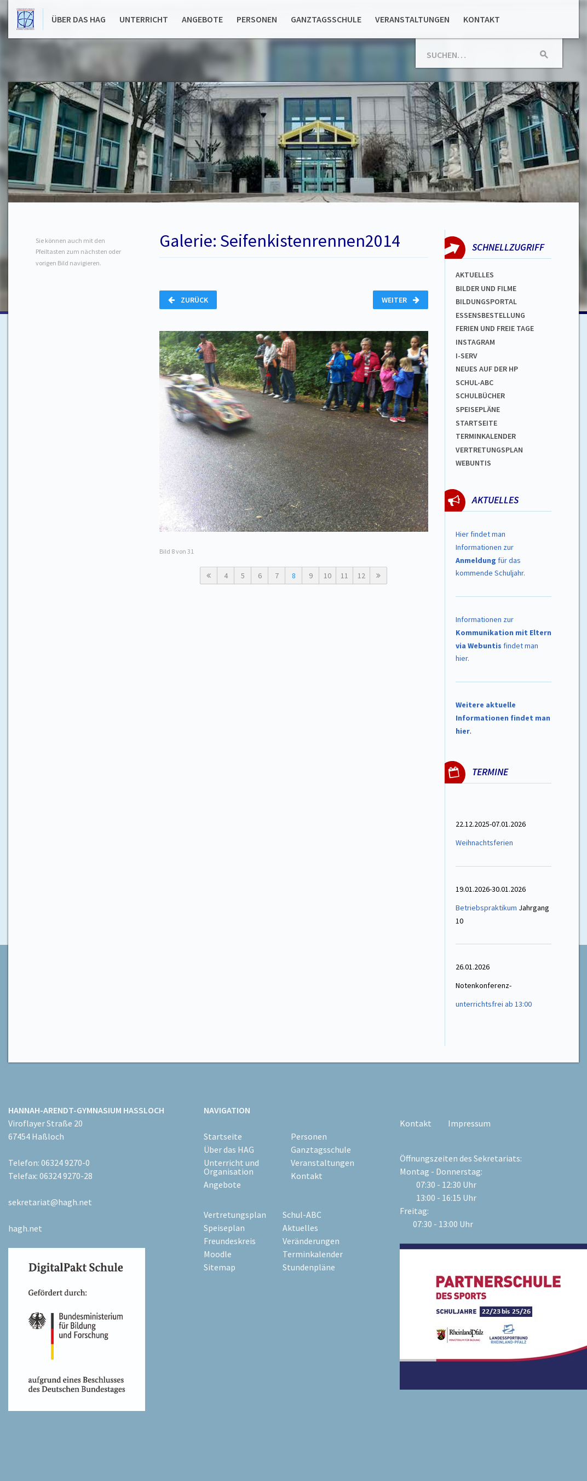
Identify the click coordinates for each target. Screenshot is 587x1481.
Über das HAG (78, 19)
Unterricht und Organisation (231, 1167)
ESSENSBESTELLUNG (490, 315)
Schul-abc (474, 382)
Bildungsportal (486, 301)
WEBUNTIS (473, 463)
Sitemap (219, 1267)
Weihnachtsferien (484, 842)
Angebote (202, 19)
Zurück (188, 300)
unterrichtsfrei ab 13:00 (494, 1004)
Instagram (475, 342)
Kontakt (481, 19)
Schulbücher (480, 395)
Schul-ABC (302, 1214)
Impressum (469, 1123)
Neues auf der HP (487, 369)
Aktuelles (475, 275)
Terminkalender (486, 436)
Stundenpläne (309, 1267)
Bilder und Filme (486, 288)
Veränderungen (311, 1240)
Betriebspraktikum (486, 908)
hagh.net (25, 1228)
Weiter (400, 300)
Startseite (476, 423)
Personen (257, 19)
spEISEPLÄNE (478, 409)
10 (327, 575)
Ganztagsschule (326, 19)
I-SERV (466, 356)
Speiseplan (224, 1227)
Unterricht (143, 19)
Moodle (218, 1253)
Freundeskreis (230, 1240)
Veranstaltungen (412, 19)
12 (361, 575)
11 (344, 575)
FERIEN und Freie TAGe (495, 328)
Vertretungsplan (489, 450)
